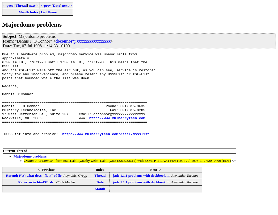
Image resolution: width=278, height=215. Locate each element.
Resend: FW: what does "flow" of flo (34, 194)
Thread (21, 5)
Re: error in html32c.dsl (36, 200)
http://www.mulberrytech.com (117, 131)
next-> (33, 5)
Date (56, 5)
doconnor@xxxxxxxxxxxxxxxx (83, 41)
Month (100, 207)
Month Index (28, 12)
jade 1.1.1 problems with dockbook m (141, 194)
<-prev (8, 5)
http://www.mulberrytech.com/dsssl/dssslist (105, 150)
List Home (49, 12)
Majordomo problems (30, 175)
